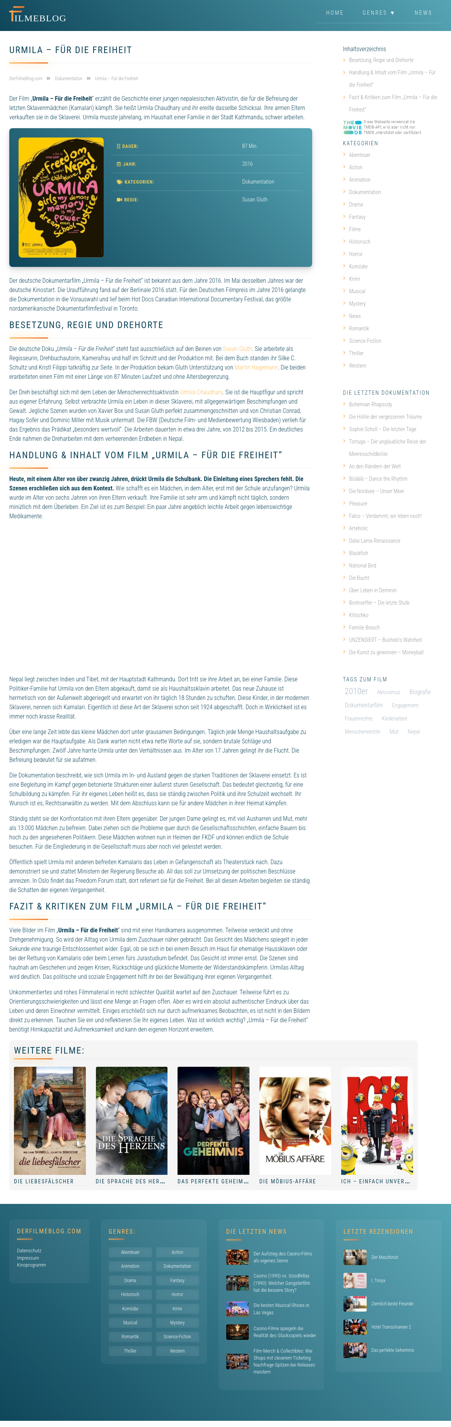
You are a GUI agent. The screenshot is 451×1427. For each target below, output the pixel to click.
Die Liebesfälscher (44, 1181)
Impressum (28, 1258)
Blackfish (355, 553)
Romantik (356, 328)
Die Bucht (356, 578)
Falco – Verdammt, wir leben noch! (382, 516)
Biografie (420, 692)
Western (355, 366)
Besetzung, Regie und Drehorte (381, 60)
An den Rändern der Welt (372, 466)
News (423, 13)
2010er (356, 691)
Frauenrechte (359, 718)
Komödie (355, 266)
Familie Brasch (361, 627)
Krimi (351, 279)
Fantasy (354, 217)
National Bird (359, 565)
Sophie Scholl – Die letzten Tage (380, 429)
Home (335, 13)
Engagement (405, 705)
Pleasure (355, 503)
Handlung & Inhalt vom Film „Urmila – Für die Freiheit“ (392, 78)
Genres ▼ (379, 13)
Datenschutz (29, 1250)
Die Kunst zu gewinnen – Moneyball (383, 652)
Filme (352, 229)
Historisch (357, 242)
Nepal (414, 732)
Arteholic (355, 528)
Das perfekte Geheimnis (215, 1181)
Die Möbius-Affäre (288, 1181)
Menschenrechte (363, 732)
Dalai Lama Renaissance (372, 541)
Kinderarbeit (394, 718)
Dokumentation (258, 182)
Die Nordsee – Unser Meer (374, 491)
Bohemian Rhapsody (367, 404)
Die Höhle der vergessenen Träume (382, 417)
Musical (354, 291)
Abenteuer (357, 155)
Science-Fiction (362, 341)
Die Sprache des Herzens (135, 1181)
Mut (394, 731)
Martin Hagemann (256, 367)
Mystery (354, 304)
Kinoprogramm (31, 1265)
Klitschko (356, 615)
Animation (357, 180)
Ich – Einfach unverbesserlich (390, 1181)
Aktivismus (388, 692)
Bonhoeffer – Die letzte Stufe (376, 603)
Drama (353, 204)
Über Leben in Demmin (370, 590)
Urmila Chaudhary (201, 392)
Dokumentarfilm (364, 705)
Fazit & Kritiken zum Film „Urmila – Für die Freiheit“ (393, 103)
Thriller (353, 353)
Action (353, 167)
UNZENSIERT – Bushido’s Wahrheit (382, 640)
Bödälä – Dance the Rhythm (375, 479)
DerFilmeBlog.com (49, 1231)
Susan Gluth (237, 348)
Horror (353, 254)
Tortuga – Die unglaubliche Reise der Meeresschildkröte (384, 447)
